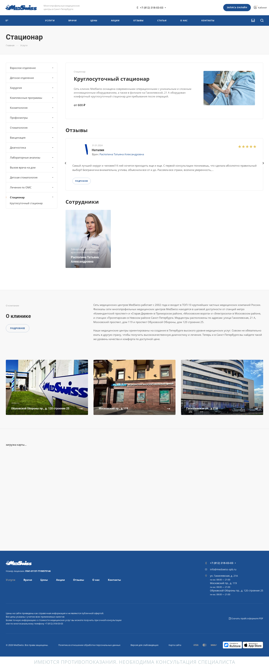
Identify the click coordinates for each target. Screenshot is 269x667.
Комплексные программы (32, 97)
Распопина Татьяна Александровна (122, 154)
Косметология (32, 107)
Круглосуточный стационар (111, 78)
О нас (96, 579)
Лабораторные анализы (32, 157)
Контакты (114, 579)
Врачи (28, 579)
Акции (60, 579)
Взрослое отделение (32, 68)
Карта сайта (175, 645)
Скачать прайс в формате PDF (246, 618)
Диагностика (32, 147)
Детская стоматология (32, 177)
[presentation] (65, 166)
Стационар (32, 197)
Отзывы (78, 579)
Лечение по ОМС (32, 187)
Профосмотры (32, 117)
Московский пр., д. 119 (223, 583)
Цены (44, 579)
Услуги (10, 579)
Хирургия (32, 87)
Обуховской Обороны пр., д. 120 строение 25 (236, 590)
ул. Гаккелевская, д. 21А (224, 575)
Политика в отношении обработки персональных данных (89, 645)
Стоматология (32, 127)
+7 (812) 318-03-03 (151, 7)
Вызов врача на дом (32, 167)
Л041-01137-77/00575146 (38, 571)
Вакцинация (32, 137)
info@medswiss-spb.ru (223, 569)
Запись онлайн (237, 7)
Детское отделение (32, 78)
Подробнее (17, 328)
